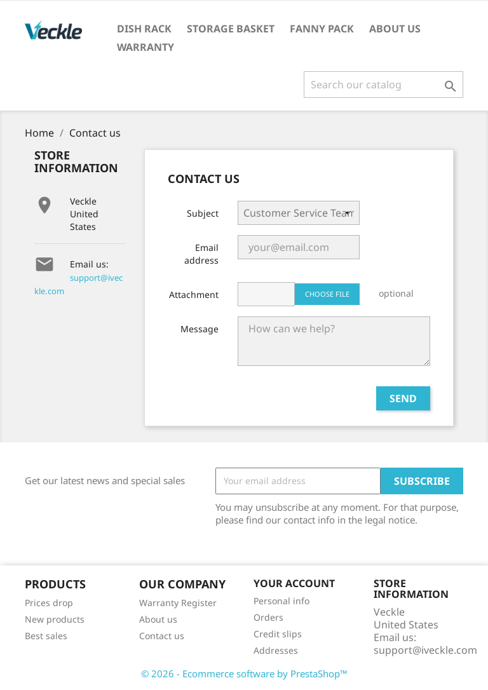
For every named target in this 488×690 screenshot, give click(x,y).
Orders (268, 617)
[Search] (383, 84)
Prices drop (49, 603)
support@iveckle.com (425, 650)
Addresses (276, 650)
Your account (294, 583)
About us (395, 29)
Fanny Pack (322, 29)
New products (55, 619)
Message (199, 329)
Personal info (281, 601)
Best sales (46, 636)
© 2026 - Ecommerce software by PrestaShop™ (244, 673)
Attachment (194, 294)
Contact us (161, 636)
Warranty (145, 47)
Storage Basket (230, 29)
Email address (201, 253)
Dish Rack (144, 29)
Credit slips (278, 634)
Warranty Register (178, 603)
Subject (203, 213)
